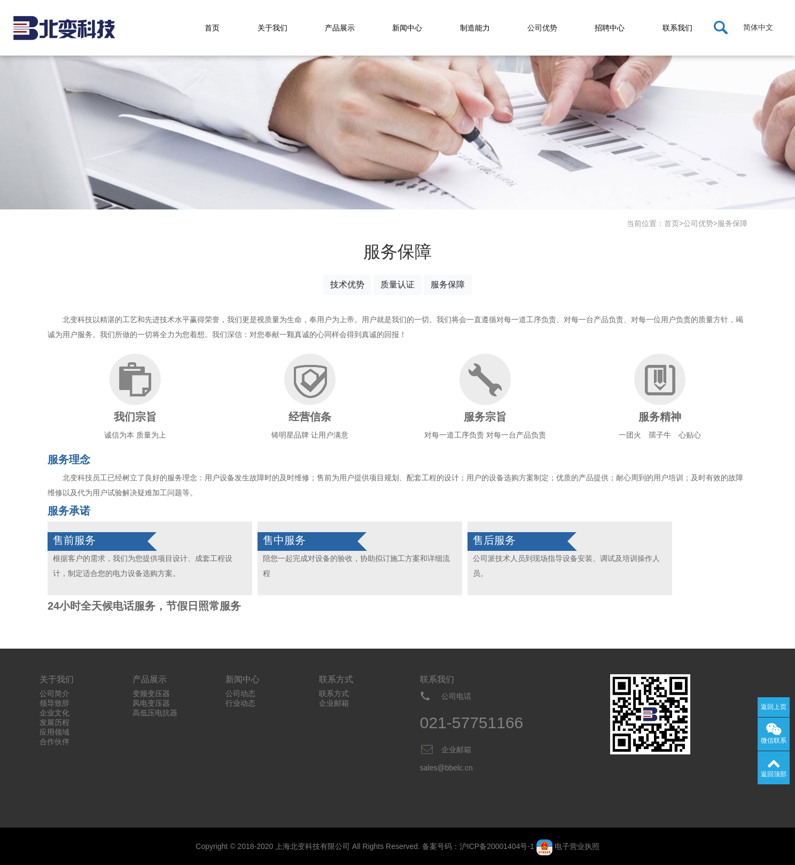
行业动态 (240, 703)
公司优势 (542, 28)
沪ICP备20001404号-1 (496, 846)
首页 (212, 28)
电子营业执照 (577, 846)
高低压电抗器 (154, 712)
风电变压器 (151, 703)
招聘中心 (610, 28)
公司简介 (54, 693)
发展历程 (54, 722)
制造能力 (475, 28)
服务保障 (732, 223)
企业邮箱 (334, 703)
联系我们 (677, 28)
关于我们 (272, 28)
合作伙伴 (54, 741)
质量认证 (397, 284)
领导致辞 (54, 703)
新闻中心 (407, 28)
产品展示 (340, 28)
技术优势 (347, 284)
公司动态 (240, 693)
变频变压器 (151, 693)
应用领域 (54, 732)
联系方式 (334, 693)
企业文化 (54, 712)
